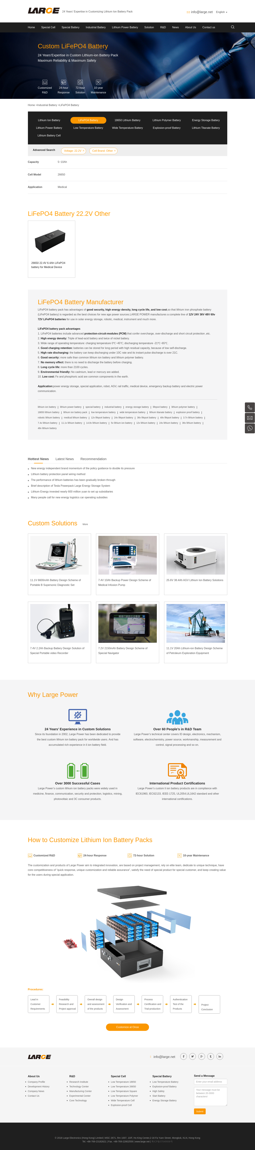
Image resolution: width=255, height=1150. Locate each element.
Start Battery (159, 1096)
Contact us (208, 27)
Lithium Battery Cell (49, 135)
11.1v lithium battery (71, 423)
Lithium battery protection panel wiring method (58, 474)
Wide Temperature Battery (127, 127)
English (221, 12)
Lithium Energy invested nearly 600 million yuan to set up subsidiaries (72, 491)
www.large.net (142, 1141)
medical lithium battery (75, 417)
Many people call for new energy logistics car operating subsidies (69, 497)
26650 (61, 174)
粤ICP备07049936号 (162, 1141)
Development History (39, 1086)
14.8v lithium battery (96, 423)
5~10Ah (62, 162)
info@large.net (202, 12)
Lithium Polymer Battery (167, 120)
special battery (93, 407)
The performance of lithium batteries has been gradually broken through (73, 480)
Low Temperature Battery (88, 127)
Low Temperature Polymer (124, 1096)
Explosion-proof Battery (166, 127)
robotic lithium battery (49, 417)
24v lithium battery (168, 423)
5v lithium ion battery (121, 423)
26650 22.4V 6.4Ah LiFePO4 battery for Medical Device (48, 265)
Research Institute (78, 1082)
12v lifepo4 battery (100, 417)
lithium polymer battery (183, 407)
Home (31, 27)
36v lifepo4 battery (146, 417)
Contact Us (33, 1096)
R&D (163, 27)
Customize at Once (127, 1027)
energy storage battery (137, 407)
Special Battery (71, 27)
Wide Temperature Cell (123, 1100)
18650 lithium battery (48, 412)
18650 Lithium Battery (128, 120)
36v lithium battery (191, 423)
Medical (62, 187)
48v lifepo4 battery (169, 417)
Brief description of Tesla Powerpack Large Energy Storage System (70, 485)
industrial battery (113, 407)
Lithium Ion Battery (49, 120)
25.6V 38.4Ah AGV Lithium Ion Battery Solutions (194, 580)
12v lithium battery (145, 423)
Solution (149, 27)
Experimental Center (80, 1096)
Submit (200, 1111)
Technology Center (79, 1086)
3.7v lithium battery (193, 417)
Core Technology (78, 1100)
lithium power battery (70, 407)
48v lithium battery (47, 428)
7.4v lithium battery (47, 423)
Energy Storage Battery (206, 120)
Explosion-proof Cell (121, 1105)
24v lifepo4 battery (123, 417)
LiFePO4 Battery (69, 105)
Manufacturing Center (80, 1091)
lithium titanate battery (160, 412)
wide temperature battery (132, 412)
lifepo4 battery (160, 407)
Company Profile (36, 1082)
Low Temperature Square (124, 1091)
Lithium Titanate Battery (206, 127)
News (175, 27)
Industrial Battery (96, 27)
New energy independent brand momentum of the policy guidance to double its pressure (83, 468)
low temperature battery (103, 412)
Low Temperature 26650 (123, 1086)
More (85, 524)
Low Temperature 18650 (123, 1082)
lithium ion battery (47, 407)
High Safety (158, 1091)
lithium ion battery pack (75, 412)
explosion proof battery (188, 412)
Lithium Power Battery (125, 27)
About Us (190, 27)
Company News (36, 1091)
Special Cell (48, 27)
